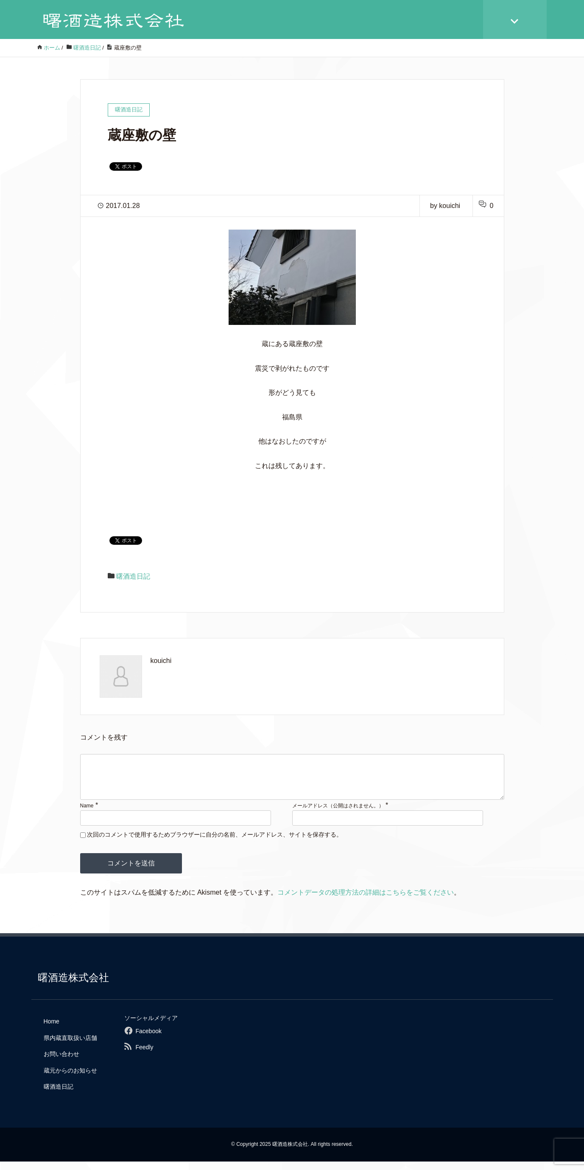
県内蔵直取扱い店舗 (70, 1046)
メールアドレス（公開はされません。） (338, 814)
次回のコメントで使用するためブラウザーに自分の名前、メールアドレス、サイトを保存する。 (214, 843)
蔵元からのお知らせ (70, 1079)
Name (87, 814)
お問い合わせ (61, 1062)
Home (51, 1029)
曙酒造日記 (133, 576)
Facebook (148, 1039)
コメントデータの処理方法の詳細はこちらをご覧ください (365, 900)
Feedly (144, 1055)
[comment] (292, 781)
